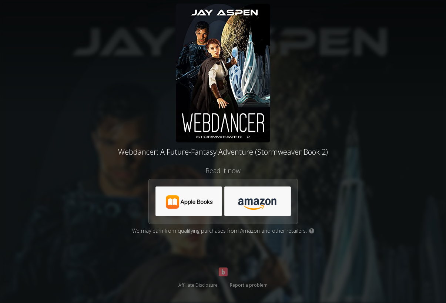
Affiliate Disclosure (198, 285)
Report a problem (249, 285)
